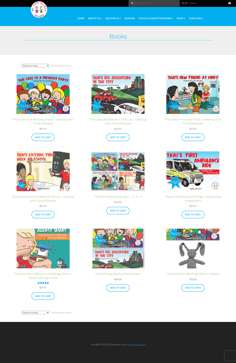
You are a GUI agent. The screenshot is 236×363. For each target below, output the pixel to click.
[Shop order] (35, 65)
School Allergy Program (155, 18)
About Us (94, 18)
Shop (180, 18)
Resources (112, 18)
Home (80, 18)
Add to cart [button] (43, 137)
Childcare (195, 18)
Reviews (130, 18)
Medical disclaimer (137, 344)
